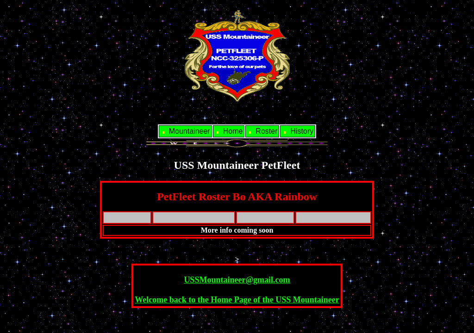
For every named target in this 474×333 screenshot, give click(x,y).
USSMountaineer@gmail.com (237, 279)
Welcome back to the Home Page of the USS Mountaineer (237, 299)
